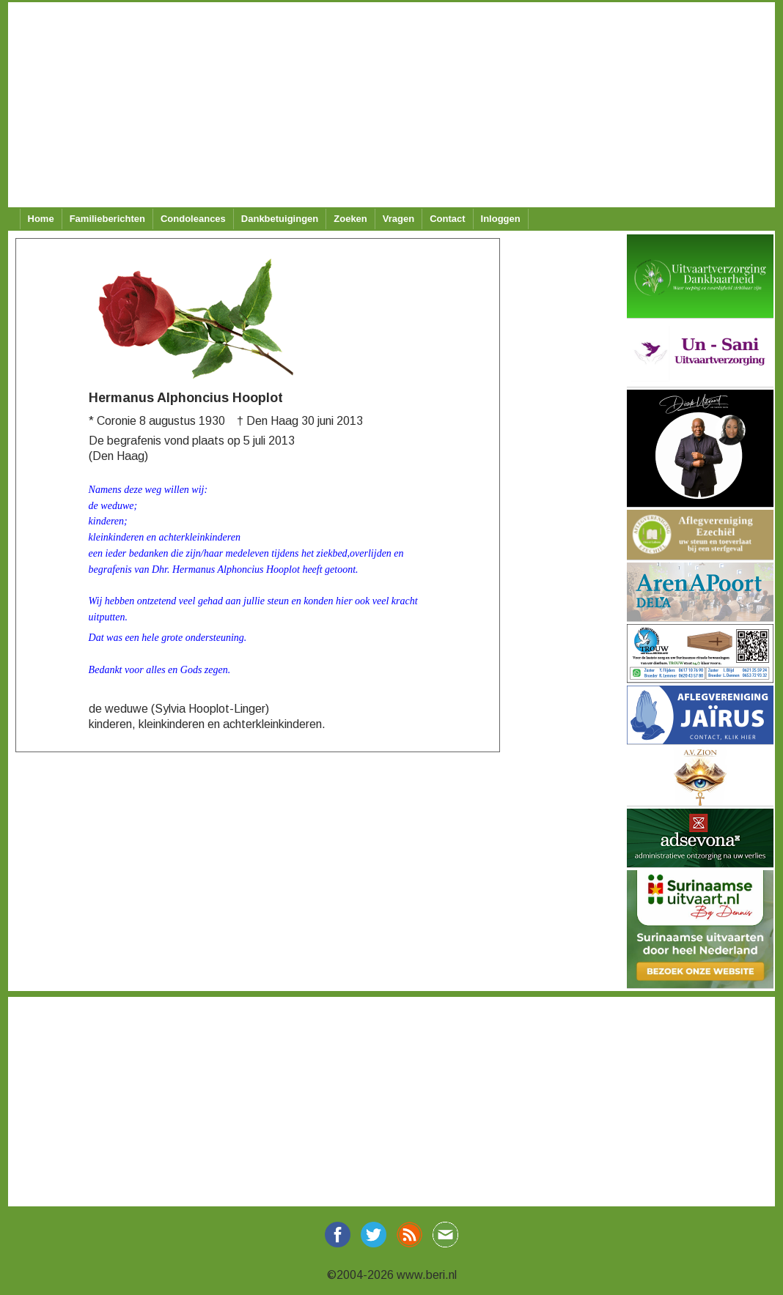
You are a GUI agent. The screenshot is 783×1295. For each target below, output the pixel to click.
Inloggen (501, 218)
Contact (447, 218)
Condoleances (193, 218)
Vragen (398, 218)
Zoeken (350, 218)
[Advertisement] (387, 104)
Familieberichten (107, 218)
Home (41, 218)
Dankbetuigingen (279, 218)
